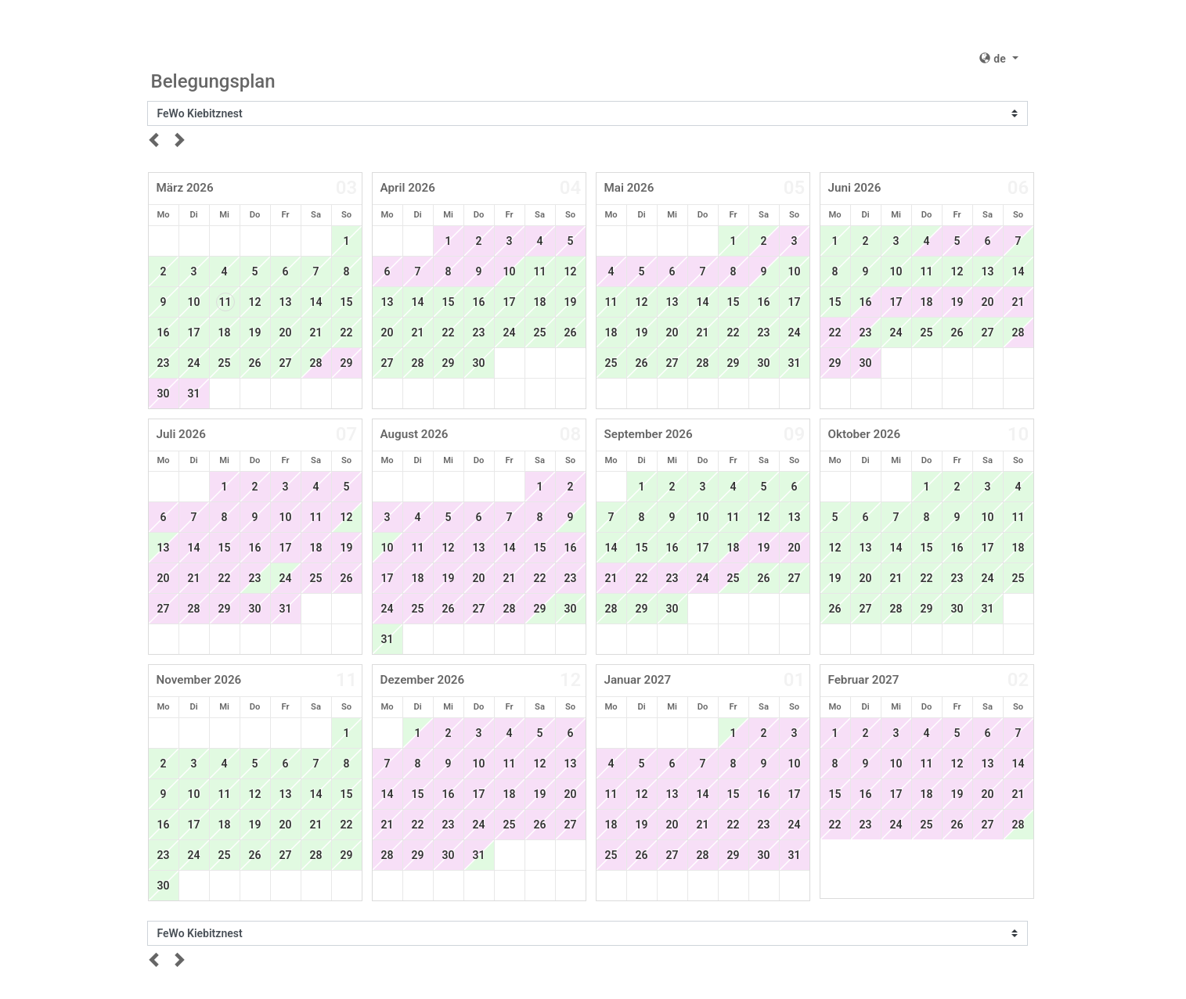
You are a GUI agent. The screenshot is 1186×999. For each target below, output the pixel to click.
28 (418, 363)
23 (163, 363)
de (994, 58)
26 (255, 363)
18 (224, 332)
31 (194, 393)
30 (163, 393)
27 (285, 363)
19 (255, 332)
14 (316, 302)
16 (163, 332)
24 (194, 363)
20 (285, 332)
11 (225, 302)
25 (224, 363)
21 (316, 332)
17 (194, 332)
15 (347, 302)
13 (285, 302)
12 (255, 302)
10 (194, 302)
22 (347, 332)
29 (347, 363)
